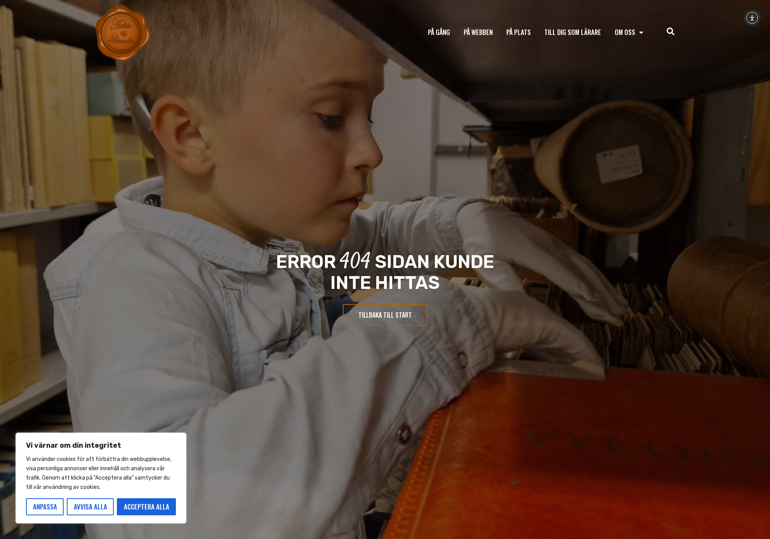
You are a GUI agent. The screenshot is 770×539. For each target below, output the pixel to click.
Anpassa (45, 506)
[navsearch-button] (670, 32)
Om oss (629, 32)
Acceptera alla (146, 506)
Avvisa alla (90, 506)
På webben (478, 32)
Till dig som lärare (572, 32)
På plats (518, 32)
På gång (439, 32)
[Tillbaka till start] (123, 33)
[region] (101, 478)
